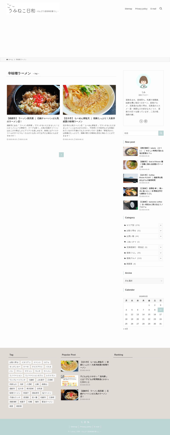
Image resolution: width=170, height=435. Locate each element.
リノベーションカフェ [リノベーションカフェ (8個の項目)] (34, 375)
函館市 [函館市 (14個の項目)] (12, 389)
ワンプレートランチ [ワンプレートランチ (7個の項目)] (18, 380)
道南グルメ (145, 258)
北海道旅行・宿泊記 (145, 247)
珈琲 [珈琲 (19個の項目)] (37, 402)
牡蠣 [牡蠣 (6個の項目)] (30, 402)
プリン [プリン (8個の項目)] (19, 371)
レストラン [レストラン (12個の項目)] (50, 375)
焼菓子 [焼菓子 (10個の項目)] (22, 402)
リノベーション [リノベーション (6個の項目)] (16, 375)
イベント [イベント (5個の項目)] (37, 362)
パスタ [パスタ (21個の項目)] (48, 367)
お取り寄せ (145, 231)
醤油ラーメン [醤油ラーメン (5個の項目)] (47, 402)
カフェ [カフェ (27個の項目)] (46, 362)
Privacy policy (85, 427)
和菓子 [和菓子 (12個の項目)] (26, 393)
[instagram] (145, 121)
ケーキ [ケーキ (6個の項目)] (26, 367)
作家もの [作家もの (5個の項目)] (13, 384)
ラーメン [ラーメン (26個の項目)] (47, 371)
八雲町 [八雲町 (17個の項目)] (29, 384)
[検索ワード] (143, 133)
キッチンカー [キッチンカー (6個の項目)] (15, 367)
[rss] (88, 422)
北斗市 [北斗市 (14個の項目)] (20, 389)
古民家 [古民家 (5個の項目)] (39, 389)
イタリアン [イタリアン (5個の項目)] (26, 362)
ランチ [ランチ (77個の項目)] (38, 371)
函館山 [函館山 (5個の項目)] (44, 384)
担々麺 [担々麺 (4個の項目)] (34, 397)
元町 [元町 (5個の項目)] (22, 384)
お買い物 (145, 236)
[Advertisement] (85, 37)
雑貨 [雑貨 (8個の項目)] (11, 406)
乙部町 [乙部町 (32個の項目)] (50, 380)
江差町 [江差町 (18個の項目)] (51, 397)
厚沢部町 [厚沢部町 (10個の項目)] (30, 389)
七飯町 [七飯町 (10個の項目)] (31, 380)
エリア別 (145, 225)
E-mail (96, 427)
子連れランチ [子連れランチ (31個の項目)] (15, 397)
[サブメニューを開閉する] (161, 225)
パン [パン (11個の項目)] (11, 371)
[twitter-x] (141, 121)
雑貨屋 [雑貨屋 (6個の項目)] (19, 406)
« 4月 (125, 329)
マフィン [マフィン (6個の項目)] (28, 371)
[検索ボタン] (161, 9)
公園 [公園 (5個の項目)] (37, 384)
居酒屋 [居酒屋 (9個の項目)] (26, 397)
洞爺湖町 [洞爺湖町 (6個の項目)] (13, 402)
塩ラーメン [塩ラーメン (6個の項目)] (46, 393)
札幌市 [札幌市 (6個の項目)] (43, 397)
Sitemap (74, 427)
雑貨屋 (131, 264)
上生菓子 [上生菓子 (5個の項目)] (40, 380)
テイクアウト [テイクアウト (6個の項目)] (37, 367)
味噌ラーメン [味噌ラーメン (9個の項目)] (15, 393)
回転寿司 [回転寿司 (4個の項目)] (35, 393)
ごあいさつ (133, 242)
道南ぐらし (145, 253)
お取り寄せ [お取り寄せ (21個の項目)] (14, 362)
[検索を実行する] (161, 133)
